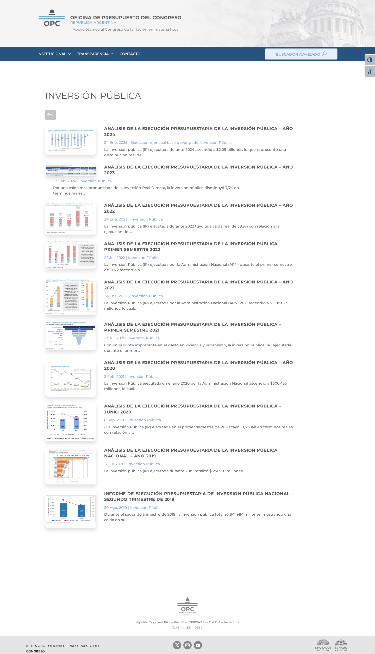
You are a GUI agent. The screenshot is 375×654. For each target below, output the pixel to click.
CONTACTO (130, 54)
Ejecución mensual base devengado (164, 142)
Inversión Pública (216, 142)
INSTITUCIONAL (52, 54)
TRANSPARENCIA (93, 54)
